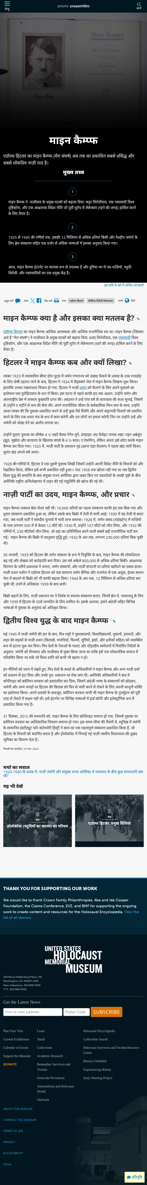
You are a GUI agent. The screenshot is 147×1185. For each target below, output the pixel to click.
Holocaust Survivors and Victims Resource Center (111, 1050)
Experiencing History (97, 1069)
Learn (41, 1031)
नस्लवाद (124, 337)
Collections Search (95, 1039)
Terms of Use (13, 1131)
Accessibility (13, 1153)
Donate (10, 1064)
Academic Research (50, 1056)
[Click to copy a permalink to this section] (138, 318)
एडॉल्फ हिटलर (76, 301)
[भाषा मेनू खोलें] (127, 301)
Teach (41, 1039)
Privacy (9, 1142)
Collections (44, 1047)
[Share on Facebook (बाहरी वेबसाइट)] (39, 301)
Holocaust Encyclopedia (99, 1031)
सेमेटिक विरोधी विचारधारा (100, 301)
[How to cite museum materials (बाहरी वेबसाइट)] (17, 301)
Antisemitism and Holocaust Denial (55, 1089)
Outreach (43, 1099)
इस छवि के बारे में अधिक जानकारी (124, 285)
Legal (7, 1164)
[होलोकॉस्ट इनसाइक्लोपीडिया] (73, 6)
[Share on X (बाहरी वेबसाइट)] (32, 301)
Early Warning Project (97, 1078)
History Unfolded (94, 1061)
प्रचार (84, 387)
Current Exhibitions (16, 1039)
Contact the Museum (19, 1120)
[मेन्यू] (7, 6)
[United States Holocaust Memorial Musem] (73, 959)
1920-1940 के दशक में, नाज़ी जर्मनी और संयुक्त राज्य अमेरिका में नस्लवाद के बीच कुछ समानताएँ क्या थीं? (73, 773)
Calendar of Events (15, 1047)
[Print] (56, 301)
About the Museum (17, 1109)
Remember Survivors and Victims (53, 1067)
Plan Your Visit (13, 1031)
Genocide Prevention (51, 1078)
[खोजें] (139, 6)
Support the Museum (17, 1056)
